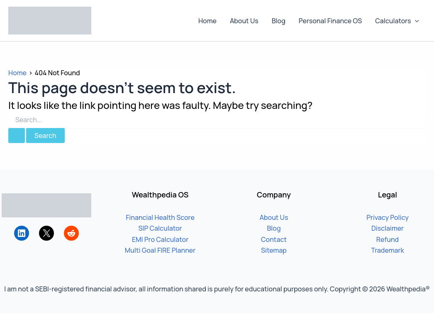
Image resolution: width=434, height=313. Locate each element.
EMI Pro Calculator (160, 239)
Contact (274, 239)
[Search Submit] (16, 135)
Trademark (387, 250)
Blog (278, 20)
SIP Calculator (160, 228)
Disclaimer (387, 228)
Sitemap (274, 250)
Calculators (397, 20)
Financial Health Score (160, 217)
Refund (387, 239)
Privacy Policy (387, 217)
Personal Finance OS (330, 20)
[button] (415, 20)
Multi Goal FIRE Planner (160, 250)
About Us (244, 20)
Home (207, 20)
